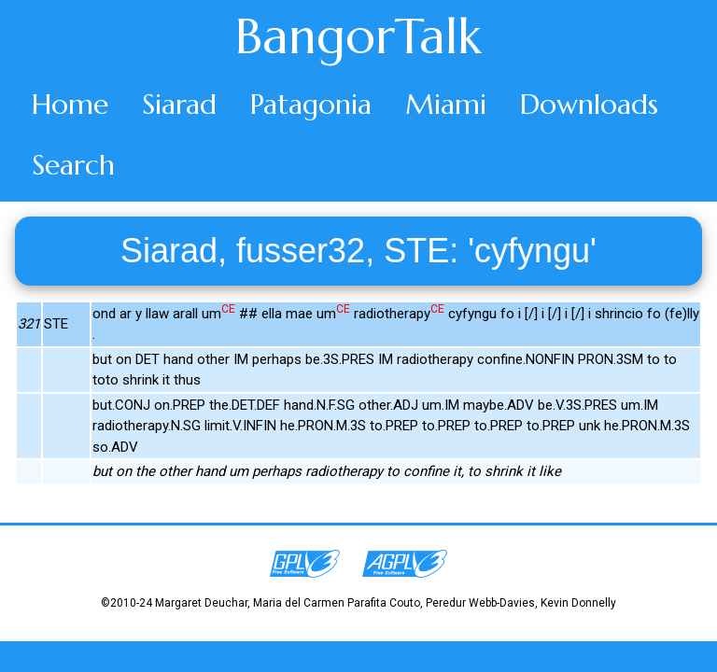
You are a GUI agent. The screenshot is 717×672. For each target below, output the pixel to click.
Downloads (589, 104)
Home (70, 104)
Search (73, 164)
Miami (445, 104)
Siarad (179, 104)
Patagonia (311, 104)
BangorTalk (358, 36)
